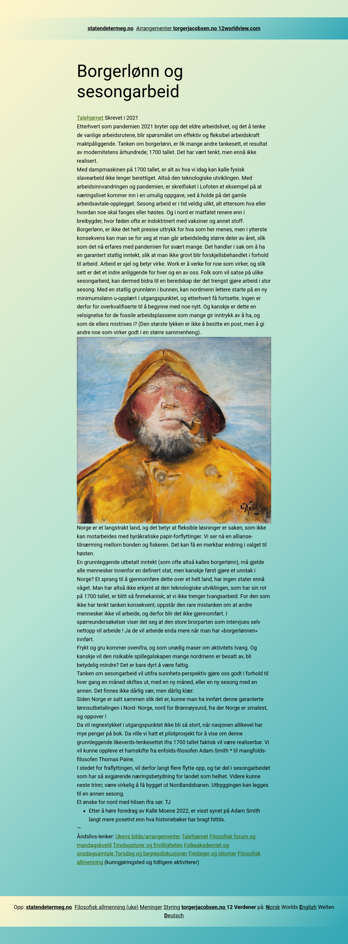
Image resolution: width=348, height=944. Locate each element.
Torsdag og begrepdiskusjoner (151, 853)
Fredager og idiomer (212, 853)
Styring (172, 907)
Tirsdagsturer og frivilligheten (148, 845)
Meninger (151, 907)
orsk (275, 907)
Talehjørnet (90, 118)
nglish (308, 907)
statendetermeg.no (110, 28)
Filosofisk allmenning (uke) (106, 907)
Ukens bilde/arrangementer (147, 836)
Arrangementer (154, 28)
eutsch (174, 915)
